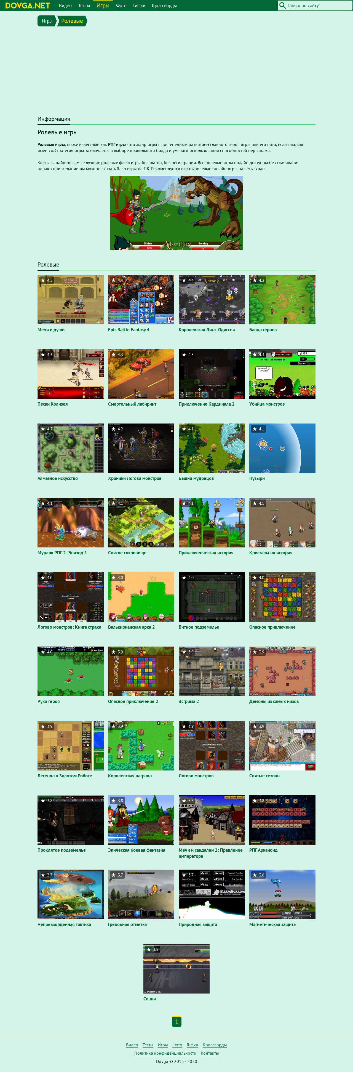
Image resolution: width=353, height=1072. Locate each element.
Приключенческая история (206, 553)
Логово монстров (196, 776)
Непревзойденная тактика (64, 924)
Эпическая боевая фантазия (136, 850)
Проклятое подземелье (62, 850)
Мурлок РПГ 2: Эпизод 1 (62, 553)
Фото (121, 5)
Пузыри (257, 478)
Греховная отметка (127, 924)
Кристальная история (271, 553)
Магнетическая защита (272, 924)
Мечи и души (51, 330)
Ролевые (72, 21)
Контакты (210, 1053)
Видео (65, 5)
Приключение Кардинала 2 (207, 404)
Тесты (84, 5)
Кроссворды (164, 5)
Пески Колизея (53, 404)
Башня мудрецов (196, 478)
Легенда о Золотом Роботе (65, 776)
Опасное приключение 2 (133, 701)
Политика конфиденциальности (165, 1053)
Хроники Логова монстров (135, 478)
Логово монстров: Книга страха (69, 627)
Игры (103, 5)
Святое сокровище (127, 553)
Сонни (149, 999)
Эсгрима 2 (189, 701)
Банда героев (263, 330)
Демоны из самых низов (274, 701)
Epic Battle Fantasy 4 (128, 330)
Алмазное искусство (58, 478)
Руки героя (49, 701)
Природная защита (198, 924)
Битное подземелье (199, 627)
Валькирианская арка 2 (131, 627)
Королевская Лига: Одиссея (207, 330)
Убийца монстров (267, 404)
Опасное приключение (272, 627)
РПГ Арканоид (263, 850)
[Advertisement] (176, 72)
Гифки (139, 5)
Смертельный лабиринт (132, 404)
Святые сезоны (264, 776)
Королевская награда (130, 776)
